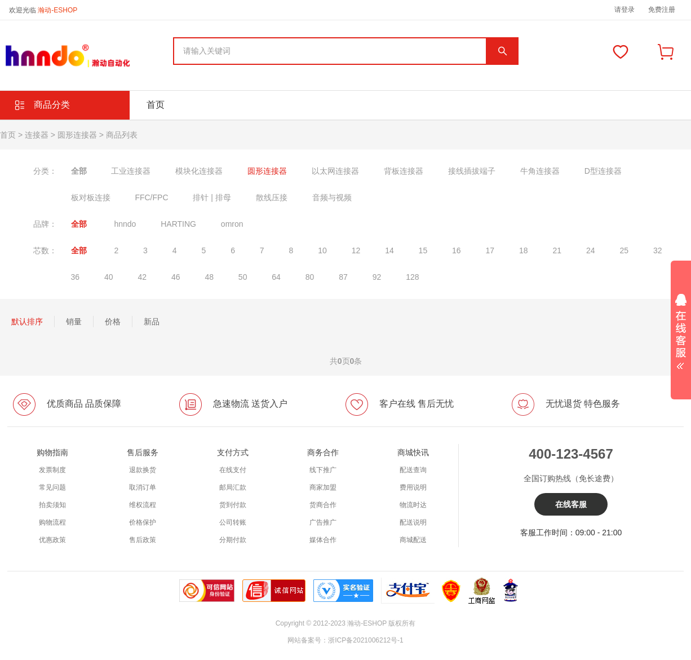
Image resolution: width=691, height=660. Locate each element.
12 (356, 250)
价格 (113, 321)
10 (322, 250)
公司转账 (232, 522)
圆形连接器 (77, 134)
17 (490, 250)
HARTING (178, 223)
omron (232, 223)
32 (657, 250)
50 (242, 276)
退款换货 (142, 470)
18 (523, 250)
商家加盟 (322, 487)
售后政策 (142, 540)
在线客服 (571, 504)
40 (108, 276)
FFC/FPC (151, 197)
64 (276, 276)
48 (209, 276)
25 (623, 250)
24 (590, 250)
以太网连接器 (335, 170)
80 (310, 276)
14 (389, 250)
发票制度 (52, 470)
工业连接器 (130, 170)
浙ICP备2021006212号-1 (365, 640)
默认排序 (27, 321)
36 (75, 276)
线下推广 (322, 470)
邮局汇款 (232, 487)
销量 (74, 321)
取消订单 (142, 487)
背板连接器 (403, 170)
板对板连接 (90, 197)
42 (142, 276)
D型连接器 (603, 170)
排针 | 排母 (212, 197)
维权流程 (142, 505)
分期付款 (232, 540)
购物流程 (52, 522)
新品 (152, 321)
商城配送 (413, 540)
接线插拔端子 (471, 170)
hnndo (125, 223)
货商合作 (322, 505)
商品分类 (52, 104)
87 (343, 276)
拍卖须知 (52, 505)
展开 (681, 328)
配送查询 (413, 470)
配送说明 (413, 522)
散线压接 (271, 197)
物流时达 (413, 505)
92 (377, 276)
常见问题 (52, 487)
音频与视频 (332, 197)
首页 (156, 104)
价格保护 (142, 522)
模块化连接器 (199, 170)
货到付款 (232, 505)
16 (456, 250)
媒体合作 (322, 540)
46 (175, 276)
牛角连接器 (540, 170)
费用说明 (413, 487)
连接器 (36, 134)
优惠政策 (52, 540)
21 (556, 250)
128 (412, 276)
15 (423, 250)
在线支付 (232, 470)
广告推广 (322, 522)
